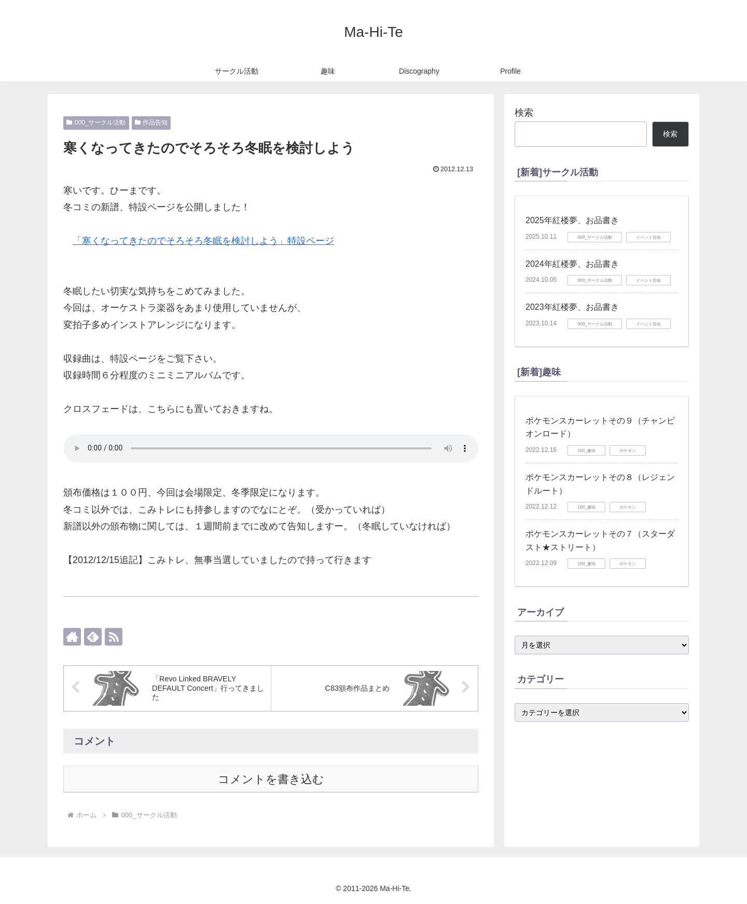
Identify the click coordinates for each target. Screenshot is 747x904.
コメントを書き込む (271, 779)
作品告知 (151, 122)
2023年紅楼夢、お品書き (572, 307)
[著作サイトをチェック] (72, 637)
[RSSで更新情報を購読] (113, 637)
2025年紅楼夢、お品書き (572, 220)
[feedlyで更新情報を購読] (93, 637)
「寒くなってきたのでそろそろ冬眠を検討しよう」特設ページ (203, 241)
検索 (524, 112)
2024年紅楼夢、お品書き (572, 263)
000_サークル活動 (96, 122)
